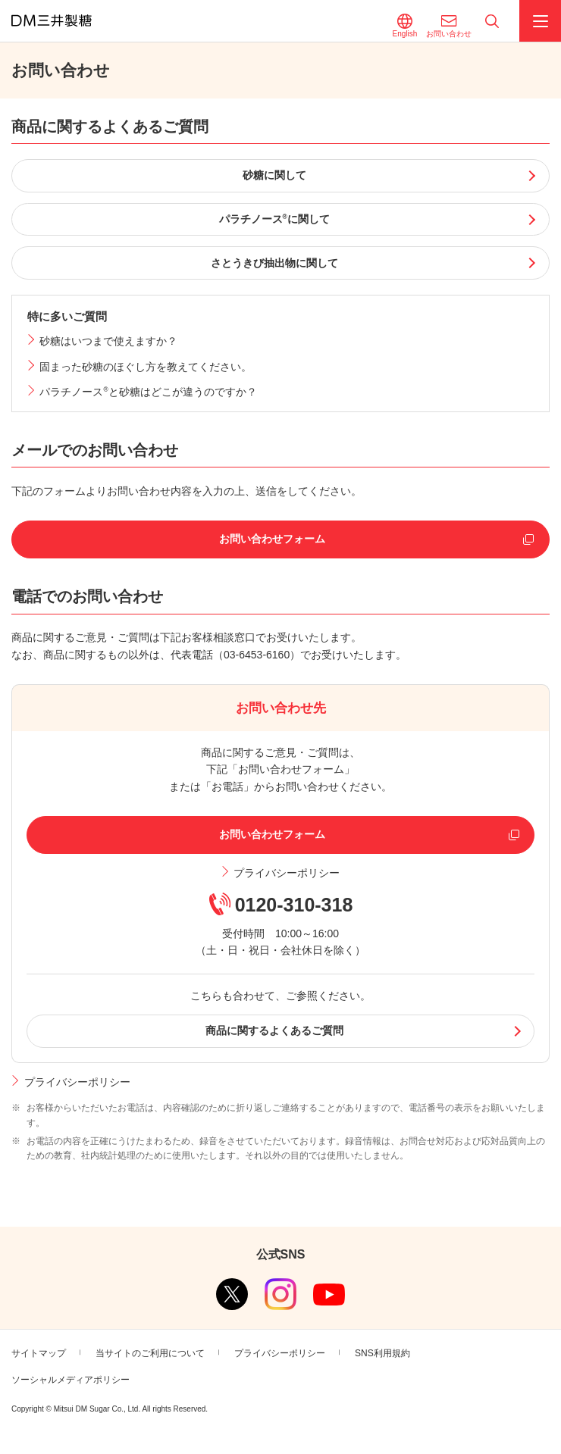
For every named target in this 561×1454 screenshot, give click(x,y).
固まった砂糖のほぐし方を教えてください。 (145, 367)
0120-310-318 (294, 904)
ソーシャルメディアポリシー (70, 1379)
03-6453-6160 (257, 655)
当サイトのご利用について (150, 1353)
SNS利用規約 (382, 1353)
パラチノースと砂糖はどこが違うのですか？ (147, 392)
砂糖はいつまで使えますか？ (108, 341)
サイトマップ (38, 1353)
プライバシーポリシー (286, 873)
